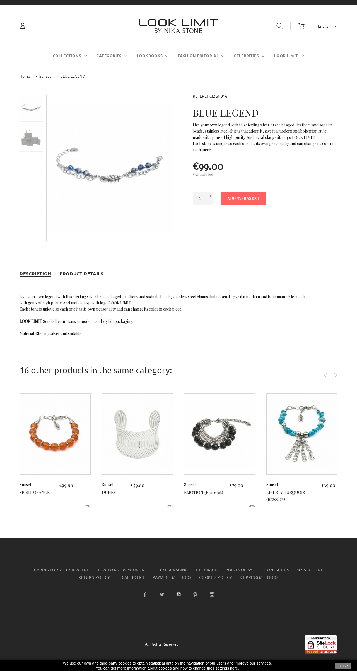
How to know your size (122, 570)
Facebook (145, 594)
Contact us (276, 570)
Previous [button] (314, 372)
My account (309, 570)
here (234, 668)
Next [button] (329, 372)
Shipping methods (259, 577)
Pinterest (195, 594)
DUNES (109, 492)
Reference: (204, 96)
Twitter (162, 594)
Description (35, 273)
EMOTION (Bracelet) (205, 492)
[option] (31, 108)
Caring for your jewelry (61, 570)
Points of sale (241, 570)
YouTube (178, 594)
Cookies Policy (215, 577)
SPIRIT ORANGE (36, 492)
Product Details (81, 273)
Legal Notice (131, 577)
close (343, 665)
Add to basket (243, 198)
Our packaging (171, 570)
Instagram (212, 594)
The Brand (206, 570)
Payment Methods (172, 577)
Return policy (94, 577)
